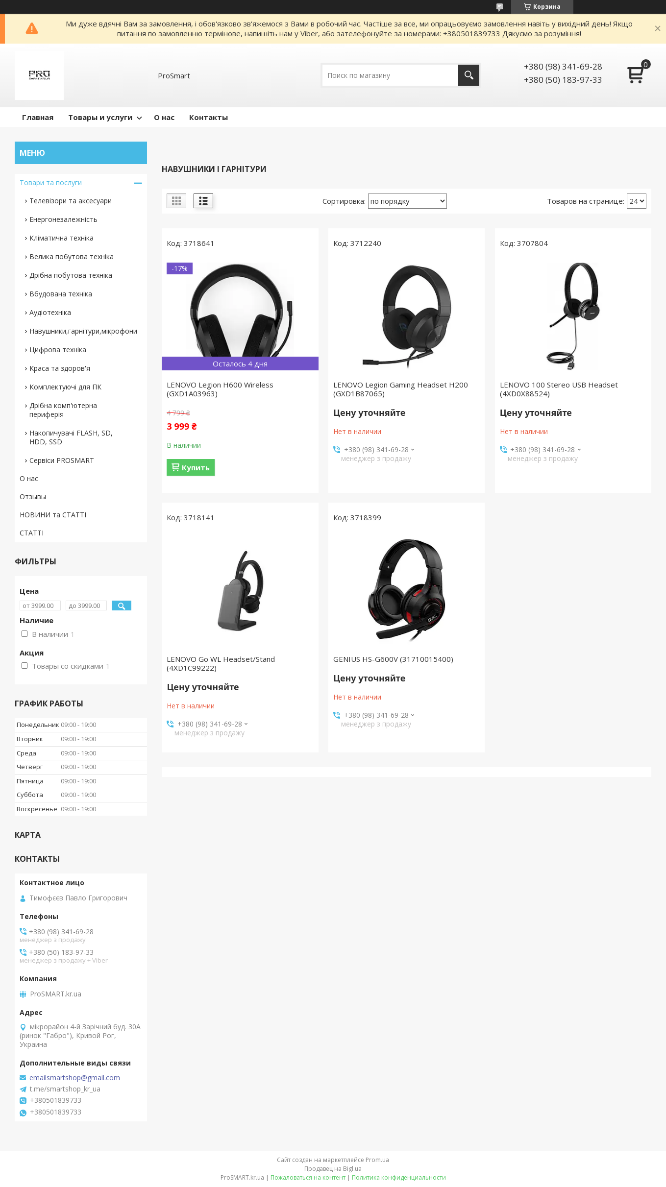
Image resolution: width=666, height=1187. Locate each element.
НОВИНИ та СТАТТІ (53, 514)
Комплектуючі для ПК (65, 386)
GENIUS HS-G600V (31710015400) (393, 658)
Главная (37, 117)
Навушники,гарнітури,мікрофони (83, 331)
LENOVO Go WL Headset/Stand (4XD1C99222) (221, 663)
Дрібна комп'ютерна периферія (63, 410)
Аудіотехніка (50, 312)
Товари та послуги (51, 182)
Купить (196, 467)
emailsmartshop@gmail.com (74, 1077)
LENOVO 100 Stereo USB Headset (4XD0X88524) (559, 389)
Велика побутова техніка (71, 256)
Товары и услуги (100, 117)
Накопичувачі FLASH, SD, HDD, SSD (71, 437)
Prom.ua (377, 1160)
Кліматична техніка (61, 237)
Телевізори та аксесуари (70, 200)
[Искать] (468, 75)
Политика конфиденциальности (399, 1177)
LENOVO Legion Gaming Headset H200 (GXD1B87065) (400, 389)
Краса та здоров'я (59, 368)
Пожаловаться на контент (308, 1177)
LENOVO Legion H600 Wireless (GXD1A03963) (220, 389)
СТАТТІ (32, 532)
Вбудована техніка (60, 293)
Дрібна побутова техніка (70, 275)
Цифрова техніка (57, 349)
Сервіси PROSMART (61, 460)
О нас (164, 117)
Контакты (208, 117)
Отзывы (33, 496)
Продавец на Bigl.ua (333, 1168)
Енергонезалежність (63, 219)
